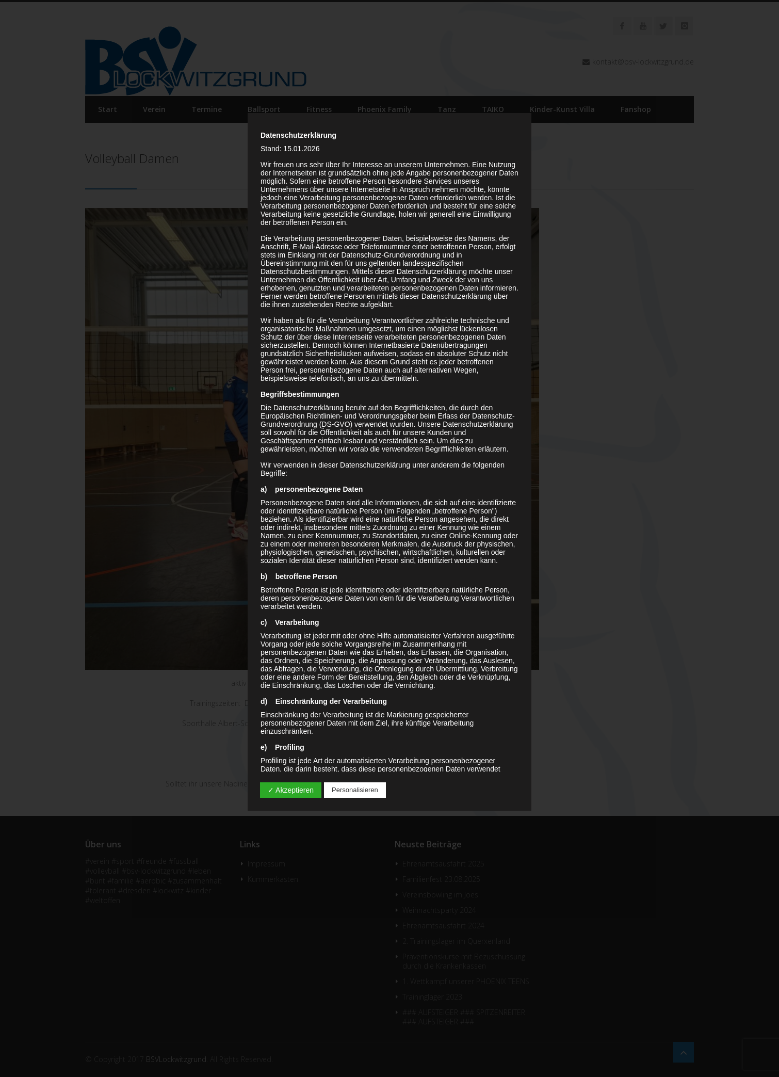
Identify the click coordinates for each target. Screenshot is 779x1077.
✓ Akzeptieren (291, 790)
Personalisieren (355, 790)
